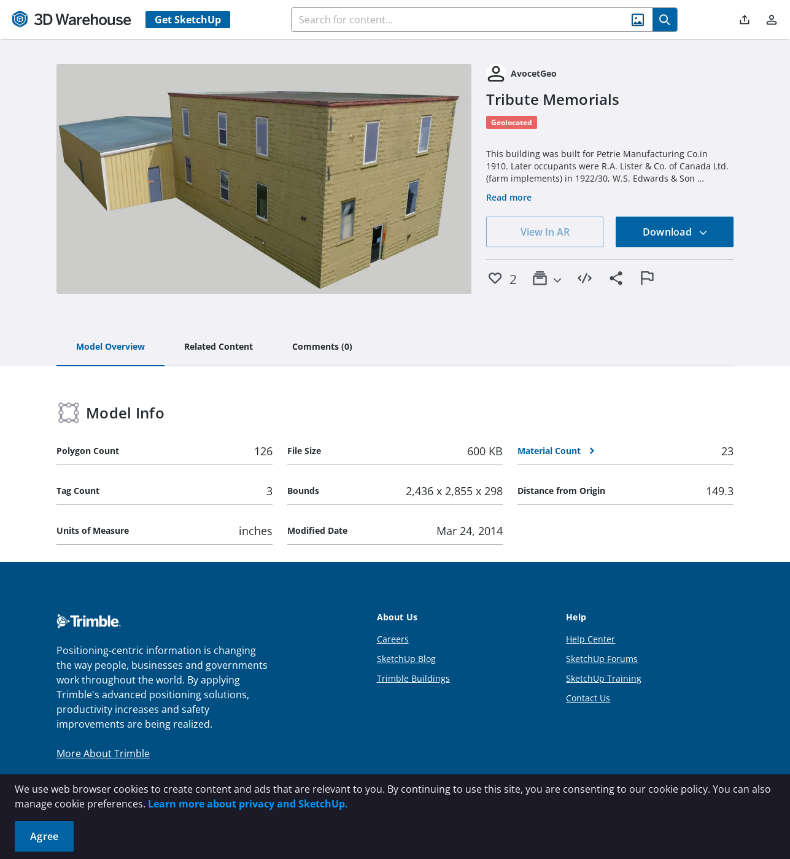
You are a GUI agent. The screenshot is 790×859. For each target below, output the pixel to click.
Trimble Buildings (413, 678)
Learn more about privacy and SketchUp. (248, 804)
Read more (509, 197)
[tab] (110, 347)
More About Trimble (103, 753)
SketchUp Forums (602, 658)
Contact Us (588, 698)
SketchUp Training (603, 678)
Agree (44, 836)
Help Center (590, 639)
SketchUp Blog (406, 658)
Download (675, 232)
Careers (393, 639)
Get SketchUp (188, 19)
